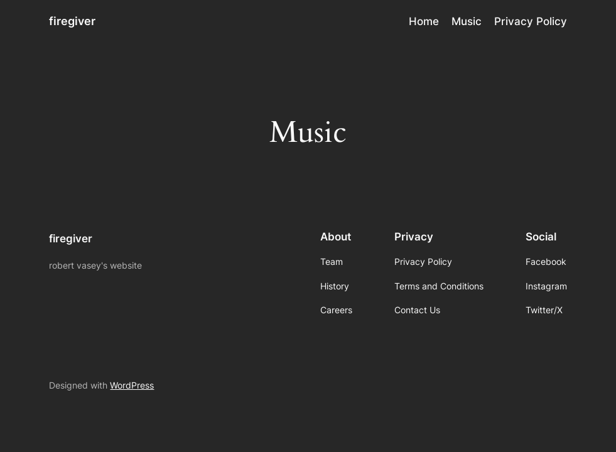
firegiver (72, 21)
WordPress (132, 385)
